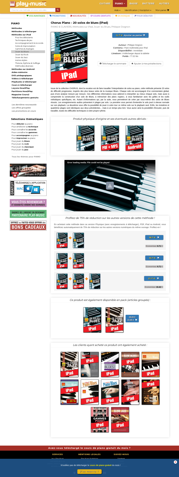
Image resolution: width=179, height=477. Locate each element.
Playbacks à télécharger (24, 82)
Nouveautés (78, 16)
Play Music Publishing (89, 458)
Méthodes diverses (24, 66)
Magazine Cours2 (20, 94)
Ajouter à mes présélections (146, 63)
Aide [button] (117, 10)
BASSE (134, 3)
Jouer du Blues (22, 51)
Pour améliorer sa (25, 127)
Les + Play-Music (57, 458)
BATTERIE (148, 3)
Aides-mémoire (19, 72)
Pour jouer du (21, 141)
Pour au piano (22, 124)
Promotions (58, 16)
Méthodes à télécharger (24, 31)
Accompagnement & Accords (29, 43)
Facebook (121, 458)
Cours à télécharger (22, 85)
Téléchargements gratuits (25, 97)
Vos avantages (35, 16)
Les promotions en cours (24, 111)
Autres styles (21, 60)
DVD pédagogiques (22, 75)
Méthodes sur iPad (21, 35)
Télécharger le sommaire (113, 63)
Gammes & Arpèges (24, 49)
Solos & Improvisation (25, 46)
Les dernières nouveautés (24, 104)
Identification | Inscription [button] (138, 10)
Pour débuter (144, 16)
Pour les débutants (24, 37)
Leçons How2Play (21, 88)
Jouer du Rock (21, 54)
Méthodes (17, 28)
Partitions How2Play (22, 91)
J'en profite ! (89, 471)
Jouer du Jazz (21, 57)
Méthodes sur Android (23, 69)
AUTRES (164, 3)
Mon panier (162, 10)
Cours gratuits (101, 16)
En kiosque (122, 16)
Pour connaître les (24, 130)
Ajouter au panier (130, 35)
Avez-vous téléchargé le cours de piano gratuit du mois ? (89, 448)
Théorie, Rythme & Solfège (27, 63)
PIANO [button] (120, 3)
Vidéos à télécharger (22, 78)
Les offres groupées (21, 108)
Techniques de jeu (23, 40)
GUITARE (104, 3)
